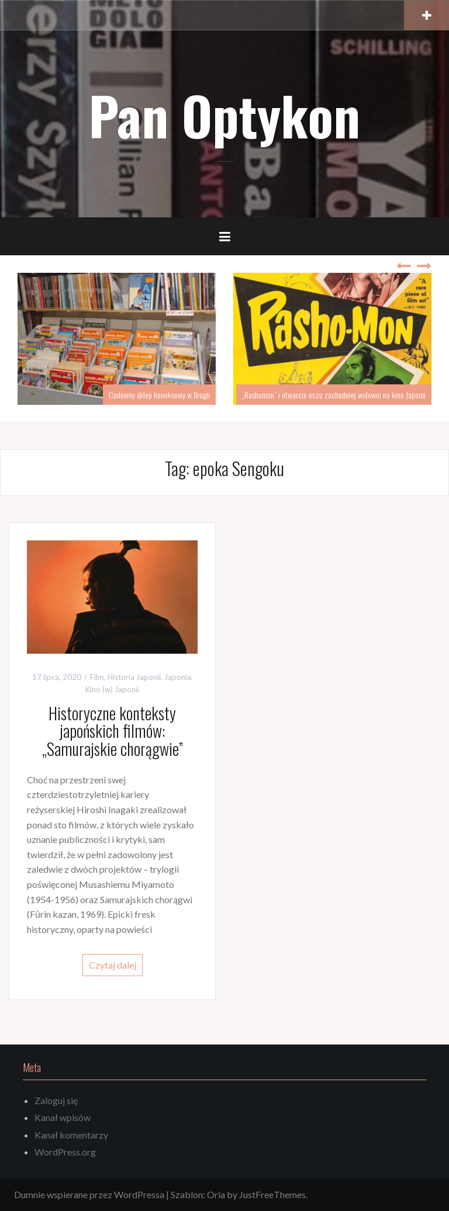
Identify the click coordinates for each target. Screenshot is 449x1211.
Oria (216, 1194)
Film (97, 677)
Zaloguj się (56, 1100)
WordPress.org (65, 1151)
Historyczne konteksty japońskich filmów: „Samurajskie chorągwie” (112, 731)
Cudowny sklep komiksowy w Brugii (159, 394)
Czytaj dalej (112, 964)
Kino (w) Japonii (112, 689)
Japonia (177, 677)
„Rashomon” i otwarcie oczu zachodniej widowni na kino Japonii (334, 394)
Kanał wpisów (62, 1117)
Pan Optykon (224, 115)
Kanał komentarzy (71, 1134)
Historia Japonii (134, 677)
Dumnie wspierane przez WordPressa (89, 1194)
